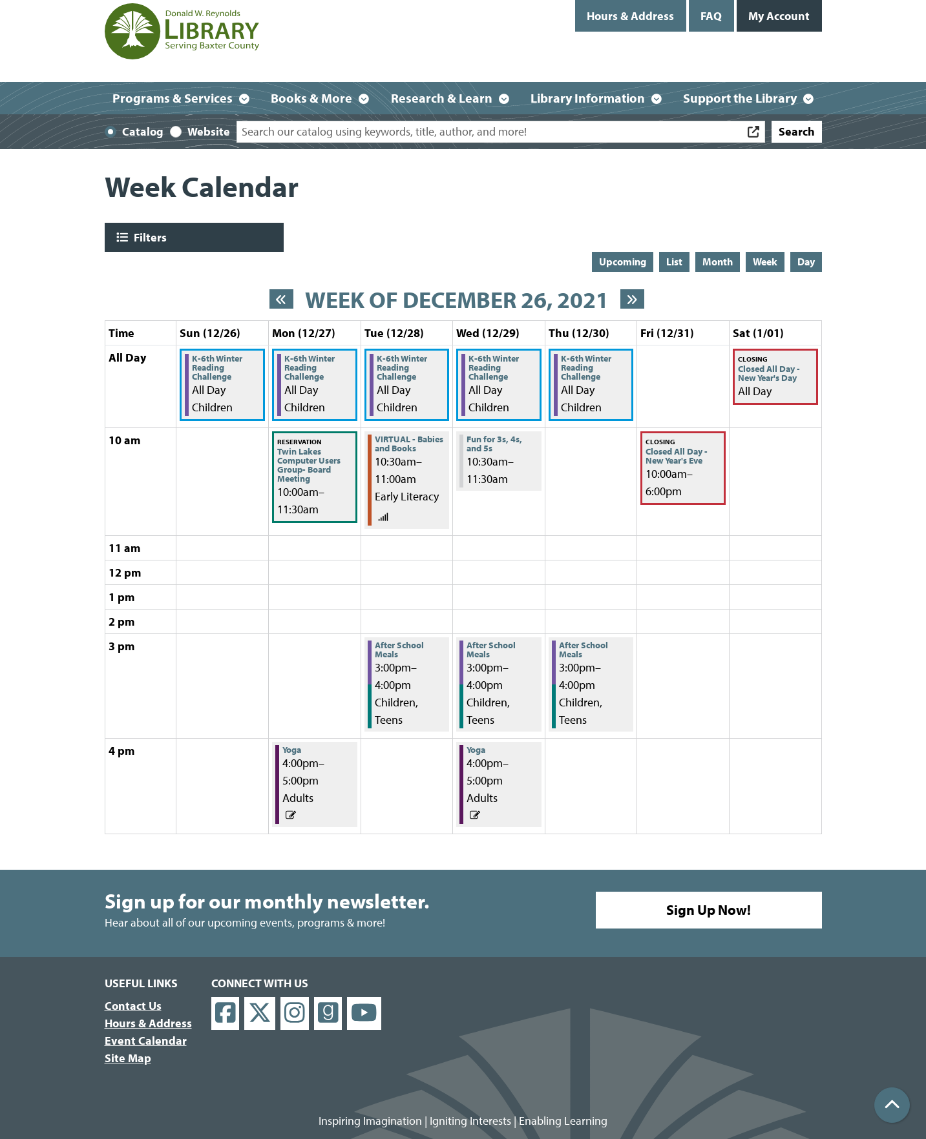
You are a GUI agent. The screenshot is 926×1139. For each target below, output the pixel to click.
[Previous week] (281, 299)
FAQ (711, 15)
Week (765, 261)
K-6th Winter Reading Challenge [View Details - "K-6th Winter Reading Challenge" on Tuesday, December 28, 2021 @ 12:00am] (402, 367)
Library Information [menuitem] (588, 98)
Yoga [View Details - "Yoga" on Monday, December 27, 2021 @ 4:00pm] (291, 749)
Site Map (128, 1058)
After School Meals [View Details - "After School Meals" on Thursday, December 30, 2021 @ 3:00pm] (583, 650)
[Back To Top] (892, 1105)
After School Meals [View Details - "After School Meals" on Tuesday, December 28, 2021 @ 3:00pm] (399, 650)
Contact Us (133, 1005)
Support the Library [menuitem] (740, 98)
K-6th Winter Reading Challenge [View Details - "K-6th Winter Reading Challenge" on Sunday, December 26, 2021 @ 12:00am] (217, 367)
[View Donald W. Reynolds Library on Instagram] (294, 1013)
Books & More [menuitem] (311, 98)
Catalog (142, 131)
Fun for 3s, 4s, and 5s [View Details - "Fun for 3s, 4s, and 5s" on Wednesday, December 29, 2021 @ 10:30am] (494, 444)
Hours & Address (630, 15)
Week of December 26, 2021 (457, 299)
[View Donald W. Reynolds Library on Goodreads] (328, 1013)
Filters (149, 237)
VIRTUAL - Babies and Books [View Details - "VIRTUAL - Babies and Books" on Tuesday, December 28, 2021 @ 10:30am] (409, 444)
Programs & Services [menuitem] (172, 98)
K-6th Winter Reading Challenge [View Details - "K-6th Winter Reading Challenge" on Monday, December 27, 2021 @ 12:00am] (309, 367)
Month (717, 261)
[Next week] (632, 299)
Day (806, 261)
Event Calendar (146, 1040)
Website (208, 131)
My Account (779, 15)
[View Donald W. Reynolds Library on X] (259, 1013)
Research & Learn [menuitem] (441, 98)
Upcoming (622, 261)
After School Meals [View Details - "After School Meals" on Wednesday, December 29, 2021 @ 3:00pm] (491, 650)
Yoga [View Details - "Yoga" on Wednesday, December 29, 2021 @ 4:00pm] (476, 749)
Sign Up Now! (708, 910)
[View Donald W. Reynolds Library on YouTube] (364, 1013)
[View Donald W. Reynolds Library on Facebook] (225, 1013)
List (674, 261)
